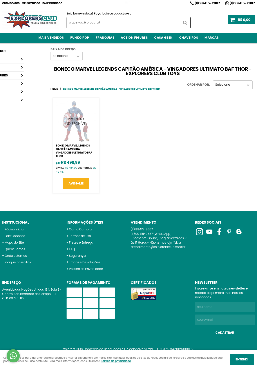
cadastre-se (122, 13)
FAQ (72, 249)
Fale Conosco (52, 3)
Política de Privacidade (86, 269)
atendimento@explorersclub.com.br (158, 247)
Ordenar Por (198, 84)
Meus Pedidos (31, 3)
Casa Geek (163, 37)
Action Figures (134, 37)
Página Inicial (14, 229)
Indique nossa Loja (18, 262)
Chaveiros (188, 37)
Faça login (101, 13)
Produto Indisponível (76, 121)
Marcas (212, 37)
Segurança (77, 255)
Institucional (15, 222)
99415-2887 (207, 3)
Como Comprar (81, 229)
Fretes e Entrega (81, 242)
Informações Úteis (85, 222)
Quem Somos (11, 3)
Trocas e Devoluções (84, 262)
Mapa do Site (14, 242)
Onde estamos (16, 255)
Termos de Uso (80, 236)
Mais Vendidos (51, 37)
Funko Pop (79, 37)
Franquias (105, 37)
